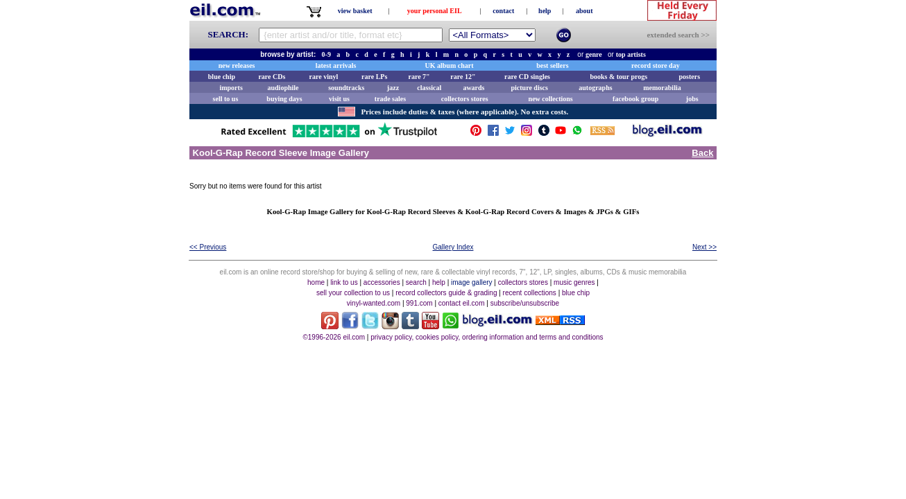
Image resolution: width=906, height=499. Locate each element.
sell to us (226, 99)
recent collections (529, 293)
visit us (339, 99)
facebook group (635, 99)
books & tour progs (618, 76)
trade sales (390, 99)
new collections (551, 99)
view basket (355, 11)
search (416, 282)
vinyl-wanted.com (373, 303)
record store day (655, 65)
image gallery (471, 282)
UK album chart (449, 65)
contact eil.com (461, 303)
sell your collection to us (353, 293)
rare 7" (418, 76)
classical (429, 87)
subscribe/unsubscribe (525, 303)
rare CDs (271, 76)
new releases (237, 65)
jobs (692, 99)
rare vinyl (324, 76)
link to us (343, 282)
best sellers (552, 65)
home (316, 282)
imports (230, 87)
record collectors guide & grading (446, 293)
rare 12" (462, 76)
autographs (595, 87)
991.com (419, 303)
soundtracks (346, 87)
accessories (382, 282)
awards (473, 87)
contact (503, 11)
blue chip (221, 76)
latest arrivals (336, 65)
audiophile (283, 87)
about (584, 11)
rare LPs (374, 76)
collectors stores (464, 99)
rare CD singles (527, 76)
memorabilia (662, 87)
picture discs (529, 87)
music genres (574, 282)
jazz (393, 87)
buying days (284, 99)
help (544, 11)
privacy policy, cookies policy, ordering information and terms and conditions (486, 337)
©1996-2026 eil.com (333, 337)
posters (689, 76)
